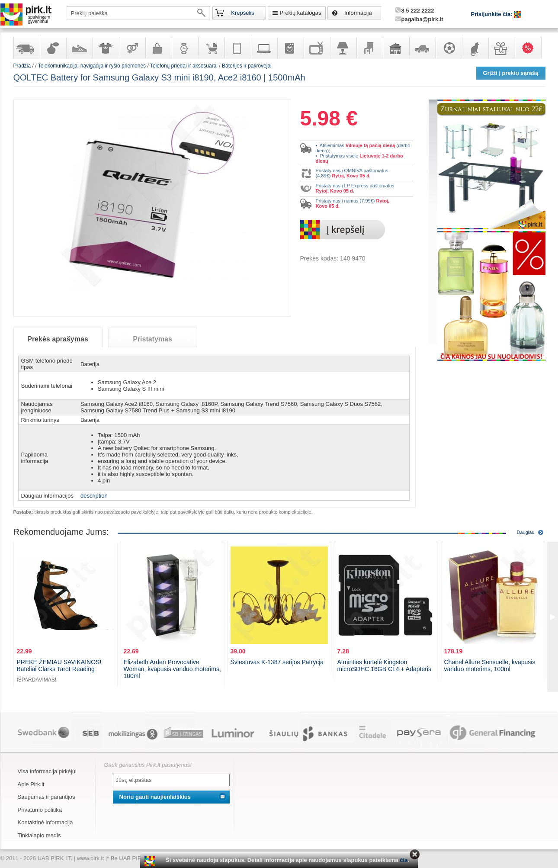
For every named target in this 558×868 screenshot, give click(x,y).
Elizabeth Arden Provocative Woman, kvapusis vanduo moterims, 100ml (172, 669)
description (94, 495)
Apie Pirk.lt (31, 784)
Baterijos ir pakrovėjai (247, 66)
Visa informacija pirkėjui (47, 771)
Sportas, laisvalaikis (448, 47)
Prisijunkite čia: (492, 14)
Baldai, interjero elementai (369, 47)
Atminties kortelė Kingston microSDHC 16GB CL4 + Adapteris (384, 665)
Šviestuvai (343, 47)
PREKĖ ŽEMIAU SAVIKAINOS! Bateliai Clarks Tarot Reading (59, 665)
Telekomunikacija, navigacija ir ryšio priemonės (237, 47)
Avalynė (79, 47)
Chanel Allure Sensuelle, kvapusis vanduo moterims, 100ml (490, 665)
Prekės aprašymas (57, 339)
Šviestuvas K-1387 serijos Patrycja (277, 662)
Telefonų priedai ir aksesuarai (184, 66)
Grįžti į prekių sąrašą (511, 73)
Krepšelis (242, 13)
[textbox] (138, 12)
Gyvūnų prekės (474, 47)
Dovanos (501, 47)
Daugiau (526, 532)
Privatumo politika (40, 810)
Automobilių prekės (422, 47)
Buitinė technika (290, 47)
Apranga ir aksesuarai (105, 47)
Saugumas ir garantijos (46, 797)
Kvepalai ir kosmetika (52, 47)
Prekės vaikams (211, 47)
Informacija (358, 13)
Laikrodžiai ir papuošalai (184, 47)
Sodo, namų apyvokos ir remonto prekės (395, 47)
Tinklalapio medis (39, 835)
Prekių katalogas (300, 13)
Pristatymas (152, 339)
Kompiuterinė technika (263, 47)
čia (403, 860)
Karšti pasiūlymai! (530, 47)
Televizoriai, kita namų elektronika (316, 47)
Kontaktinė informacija (45, 822)
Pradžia (22, 66)
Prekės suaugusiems (131, 47)
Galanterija (158, 47)
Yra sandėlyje (26, 47)
